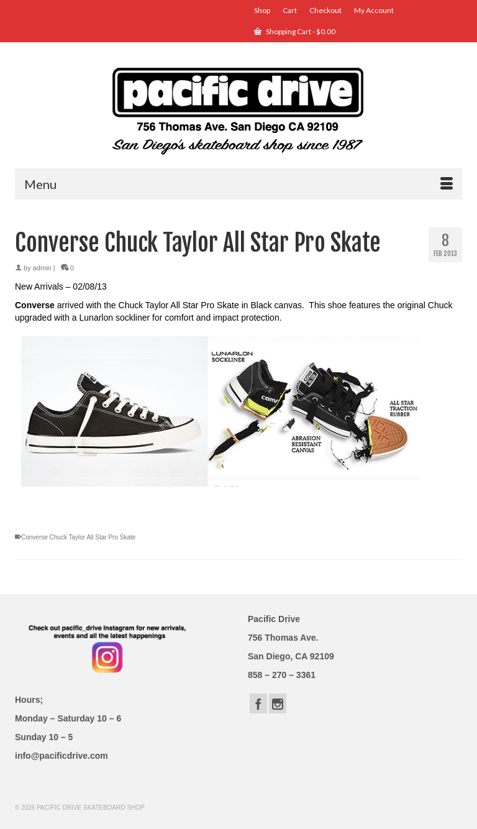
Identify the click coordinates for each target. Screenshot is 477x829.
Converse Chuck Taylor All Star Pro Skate (78, 537)
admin (42, 268)
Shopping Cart (294, 31)
